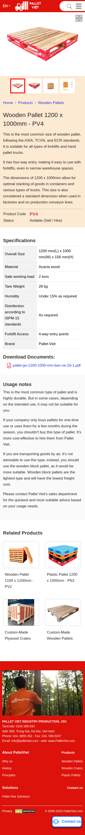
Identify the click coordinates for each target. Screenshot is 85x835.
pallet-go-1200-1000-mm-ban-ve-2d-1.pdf (47, 365)
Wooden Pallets (51, 103)
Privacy (7, 811)
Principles (8, 775)
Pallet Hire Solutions (16, 796)
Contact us (75, 788)
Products (25, 103)
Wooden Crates (72, 768)
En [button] (5, 6)
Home (8, 103)
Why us (7, 761)
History (7, 768)
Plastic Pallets (70, 775)
